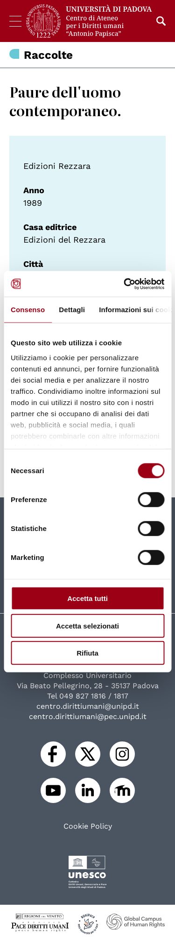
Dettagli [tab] (72, 310)
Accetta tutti (87, 598)
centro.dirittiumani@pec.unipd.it (88, 716)
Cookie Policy (87, 826)
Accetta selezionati (87, 625)
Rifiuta (87, 653)
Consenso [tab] (28, 310)
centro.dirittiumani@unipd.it (87, 706)
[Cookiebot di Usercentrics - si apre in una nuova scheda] (124, 284)
